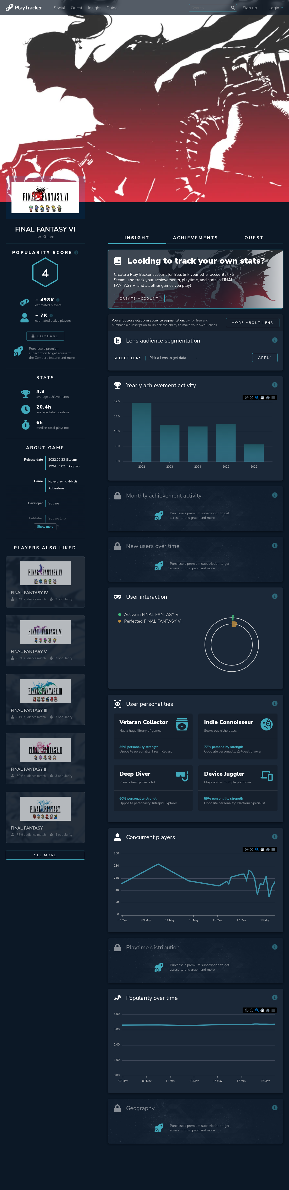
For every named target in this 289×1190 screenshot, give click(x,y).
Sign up (250, 8)
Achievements (195, 238)
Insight (94, 8)
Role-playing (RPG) (62, 482)
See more (45, 855)
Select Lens (128, 367)
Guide (111, 8)
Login (276, 8)
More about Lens (252, 332)
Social (59, 8)
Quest (76, 8)
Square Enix (57, 519)
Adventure (56, 489)
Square (53, 504)
